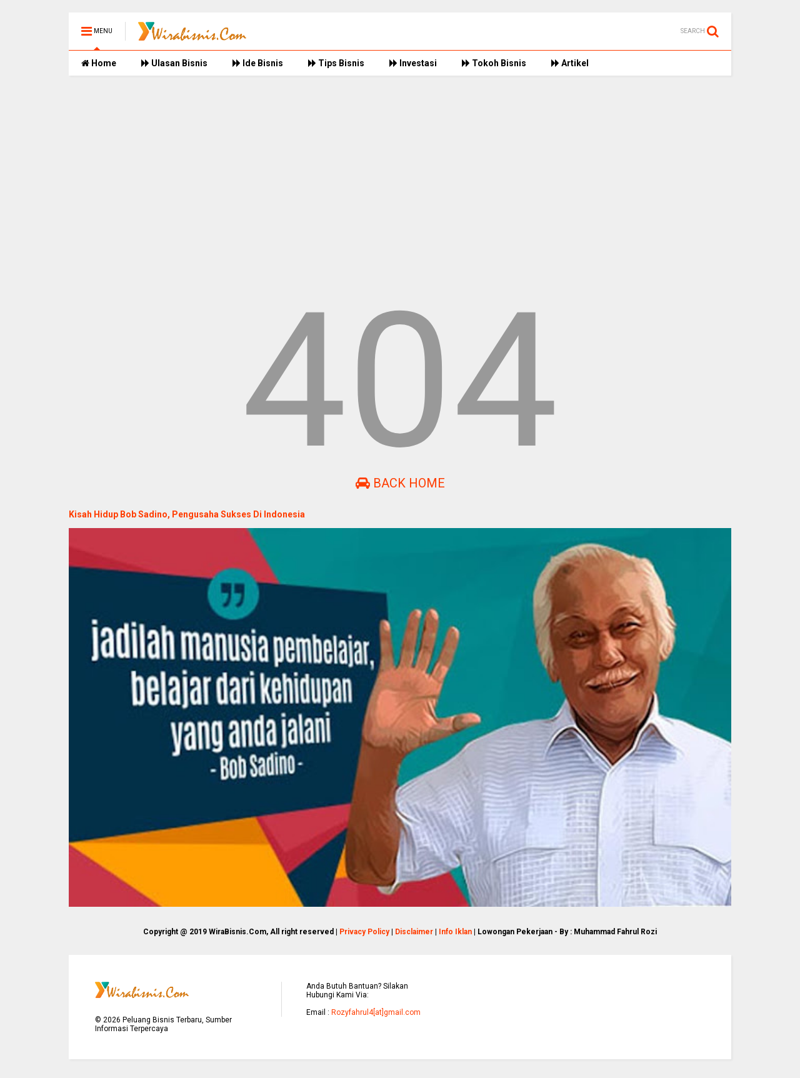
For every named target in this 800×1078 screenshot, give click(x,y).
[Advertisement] (400, 181)
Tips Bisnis (336, 63)
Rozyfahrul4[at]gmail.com (376, 1012)
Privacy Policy (364, 931)
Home (98, 63)
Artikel (570, 63)
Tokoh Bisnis (494, 63)
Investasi (413, 63)
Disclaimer (414, 931)
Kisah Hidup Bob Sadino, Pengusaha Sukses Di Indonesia (187, 514)
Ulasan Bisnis (174, 63)
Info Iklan (455, 931)
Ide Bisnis (257, 63)
